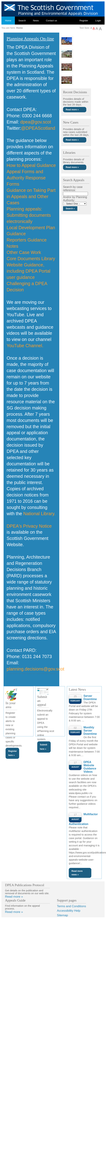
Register (84, 20)
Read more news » (77, 873)
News (36, 20)
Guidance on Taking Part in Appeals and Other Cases (31, 196)
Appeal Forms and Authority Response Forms (26, 177)
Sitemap (62, 915)
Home (8, 20)
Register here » (12, 753)
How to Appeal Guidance (31, 165)
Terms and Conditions (71, 906)
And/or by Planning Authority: (75, 199)
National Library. (39, 513)
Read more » (72, 109)
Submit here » (43, 746)
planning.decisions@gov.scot (35, 668)
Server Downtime (90, 697)
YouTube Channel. (25, 345)
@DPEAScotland (38, 128)
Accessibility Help (68, 910)
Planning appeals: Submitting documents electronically (29, 215)
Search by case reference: (73, 188)
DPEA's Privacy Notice (29, 526)
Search (22, 20)
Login (98, 20)
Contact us (51, 20)
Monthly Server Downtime (90, 730)
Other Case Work (24, 252)
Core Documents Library (31, 258)
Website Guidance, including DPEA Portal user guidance (28, 271)
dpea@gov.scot (35, 121)
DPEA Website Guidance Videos (89, 767)
